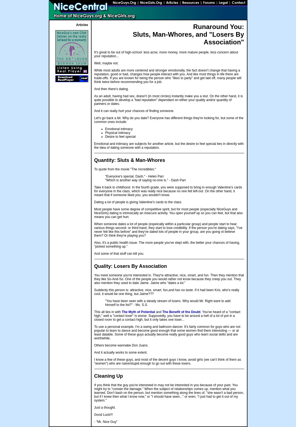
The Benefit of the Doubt (181, 312)
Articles (82, 25)
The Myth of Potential (138, 312)
